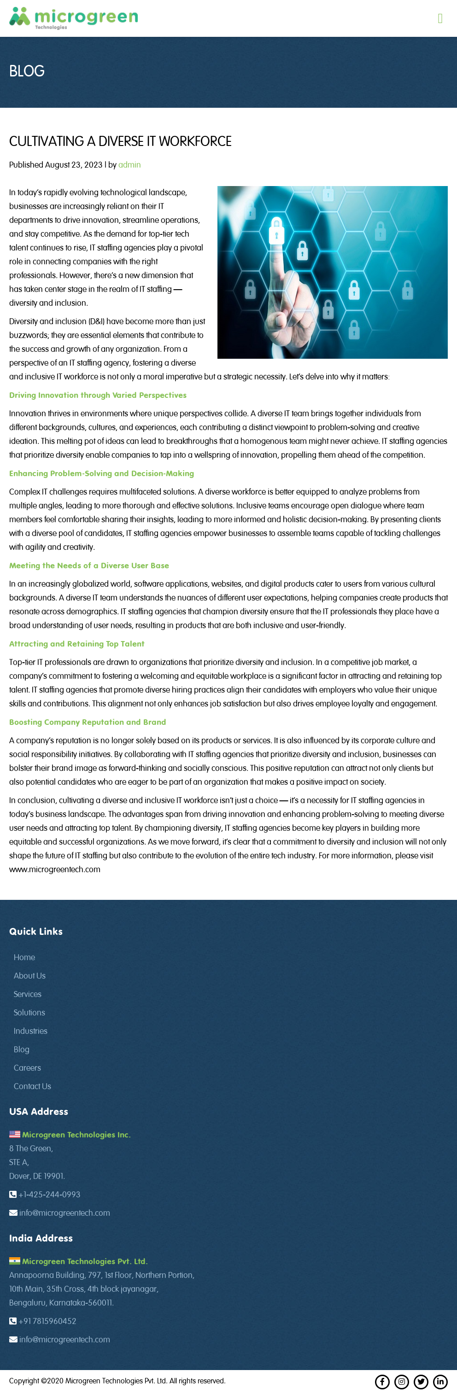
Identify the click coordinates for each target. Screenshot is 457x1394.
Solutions (29, 1013)
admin (129, 165)
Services (27, 995)
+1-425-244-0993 (49, 1195)
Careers (27, 1068)
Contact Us (32, 1087)
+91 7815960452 (47, 1322)
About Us (30, 976)
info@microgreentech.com (64, 1213)
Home (24, 958)
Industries (30, 1031)
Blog (21, 1050)
